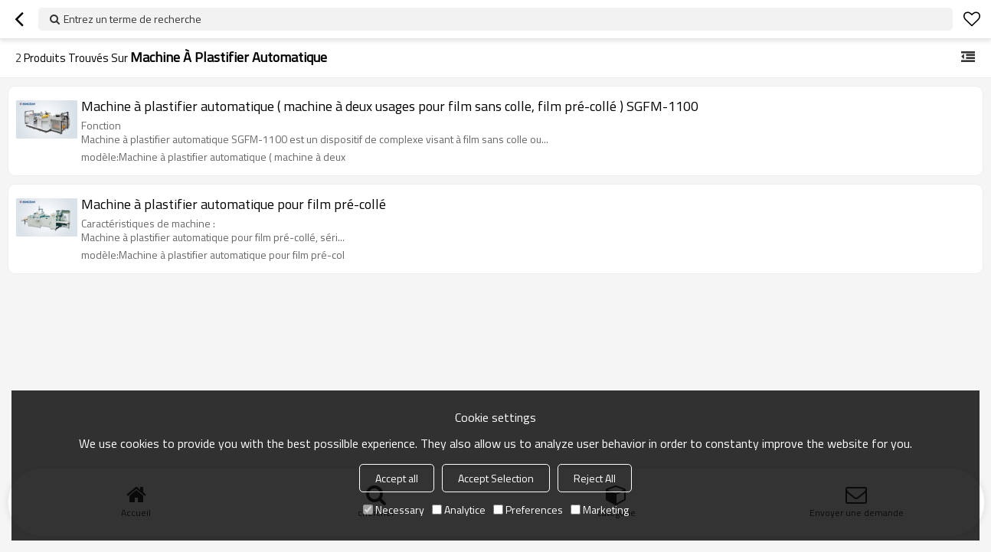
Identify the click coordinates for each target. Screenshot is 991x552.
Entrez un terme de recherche (132, 19)
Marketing (600, 509)
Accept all (396, 478)
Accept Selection (496, 478)
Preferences (528, 509)
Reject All (595, 478)
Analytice (459, 509)
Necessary (393, 509)
